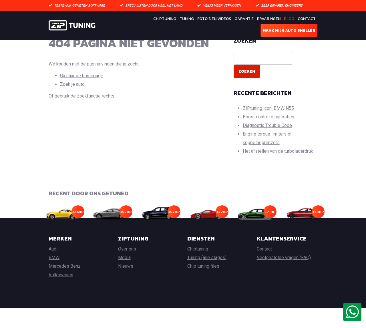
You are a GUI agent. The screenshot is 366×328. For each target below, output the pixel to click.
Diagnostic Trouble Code (267, 145)
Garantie (244, 18)
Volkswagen (61, 295)
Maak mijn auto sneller (288, 30)
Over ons (127, 269)
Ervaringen (269, 18)
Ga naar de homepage (81, 95)
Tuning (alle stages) (206, 278)
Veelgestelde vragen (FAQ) (284, 278)
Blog (289, 18)
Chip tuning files (203, 286)
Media (124, 278)
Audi (53, 269)
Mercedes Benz (65, 286)
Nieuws (125, 286)
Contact (307, 18)
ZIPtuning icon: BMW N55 (268, 128)
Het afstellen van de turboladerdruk (278, 171)
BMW (54, 278)
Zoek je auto (72, 104)
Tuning (187, 18)
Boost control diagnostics (268, 137)
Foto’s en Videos (214, 18)
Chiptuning (164, 18)
